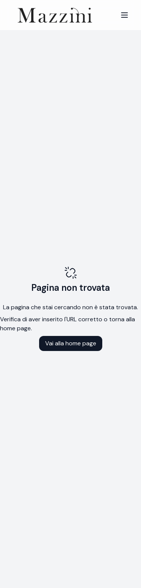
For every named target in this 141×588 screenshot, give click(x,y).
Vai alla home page (70, 343)
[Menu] (124, 15)
